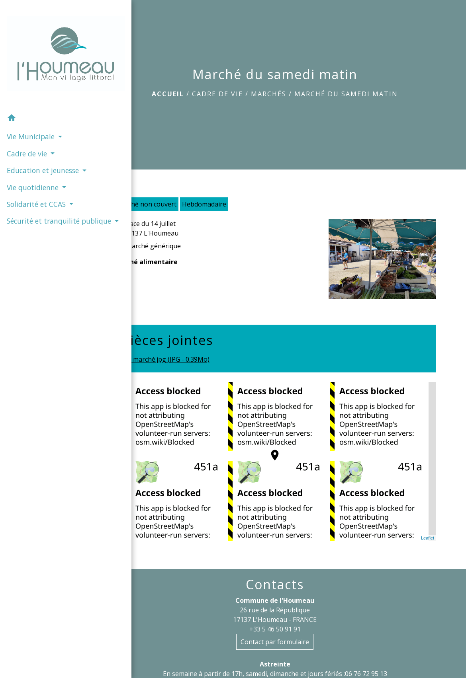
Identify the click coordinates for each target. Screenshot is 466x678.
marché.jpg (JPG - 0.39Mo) (166, 360)
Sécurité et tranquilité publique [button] (39, 207)
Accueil (168, 94)
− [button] (124, 405)
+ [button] (124, 393)
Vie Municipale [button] (31, 107)
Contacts (275, 584)
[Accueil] (42, 40)
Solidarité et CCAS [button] (36, 185)
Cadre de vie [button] (27, 124)
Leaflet (427, 538)
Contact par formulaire (275, 641)
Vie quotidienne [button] (33, 168)
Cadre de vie (217, 94)
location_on (270, 451)
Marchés (268, 94)
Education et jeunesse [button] (27, 146)
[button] (42, 89)
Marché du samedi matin (346, 94)
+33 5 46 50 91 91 (275, 629)
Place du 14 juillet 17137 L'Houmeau (151, 228)
